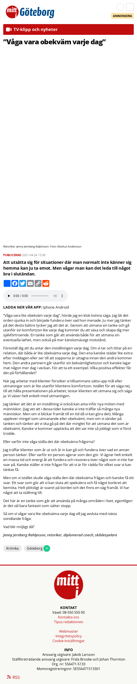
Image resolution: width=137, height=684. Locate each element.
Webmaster (68, 631)
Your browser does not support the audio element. (35, 296)
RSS (13, 677)
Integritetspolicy (68, 636)
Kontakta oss (68, 617)
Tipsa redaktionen (68, 621)
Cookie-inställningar (68, 640)
